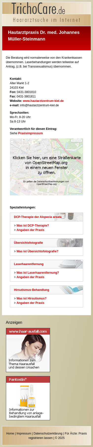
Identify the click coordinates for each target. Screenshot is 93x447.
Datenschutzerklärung (48, 433)
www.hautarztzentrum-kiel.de (43, 101)
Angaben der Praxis (30, 230)
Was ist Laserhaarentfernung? (38, 272)
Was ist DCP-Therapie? (33, 225)
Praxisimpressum (30, 133)
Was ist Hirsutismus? (32, 298)
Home (10, 433)
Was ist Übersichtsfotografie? (37, 251)
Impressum (24, 433)
